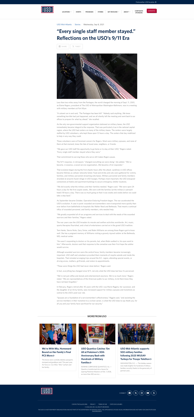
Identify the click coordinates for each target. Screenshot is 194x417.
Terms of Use (102, 404)
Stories (100, 12)
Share (63, 47)
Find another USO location (146, 2)
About (127, 12)
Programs (89, 12)
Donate (151, 11)
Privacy (93, 404)
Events (78, 12)
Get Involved (113, 12)
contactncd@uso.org (79, 404)
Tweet (76, 47)
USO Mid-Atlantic (64, 24)
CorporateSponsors (139, 12)
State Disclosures (116, 404)
